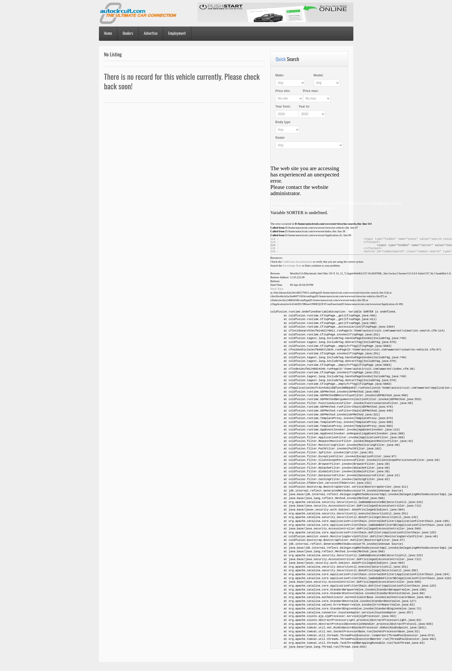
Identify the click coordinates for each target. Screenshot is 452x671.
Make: (279, 75)
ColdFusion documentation (297, 264)
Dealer (280, 137)
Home (108, 33)
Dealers (128, 33)
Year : (283, 106)
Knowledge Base (292, 268)
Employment (177, 33)
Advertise (151, 33)
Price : (283, 91)
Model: (318, 75)
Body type (283, 122)
